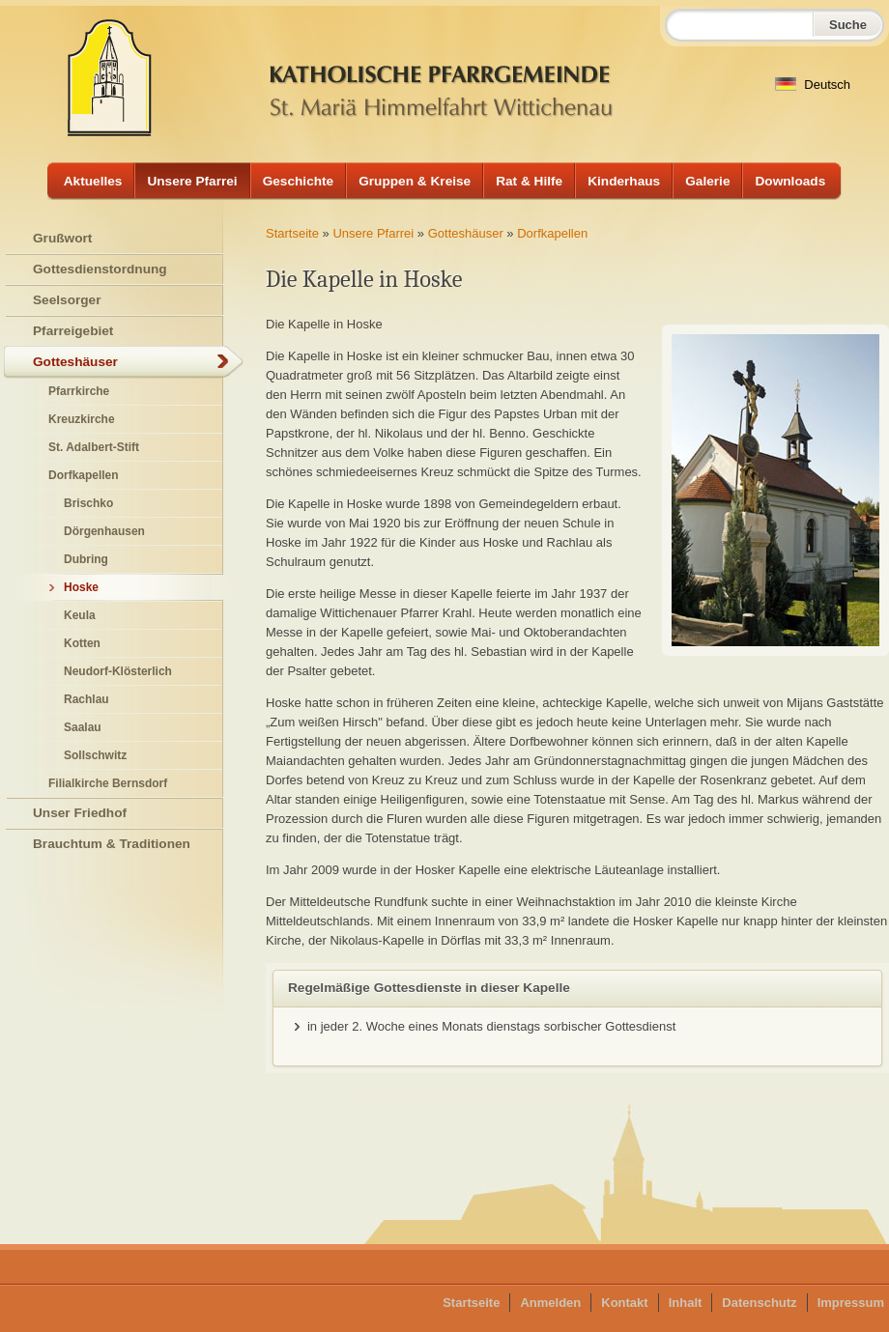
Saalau (82, 727)
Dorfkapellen (552, 233)
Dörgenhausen (104, 531)
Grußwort (62, 238)
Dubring (86, 559)
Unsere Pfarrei (192, 181)
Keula (80, 615)
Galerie (707, 181)
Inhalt (686, 1302)
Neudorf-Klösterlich (118, 671)
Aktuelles (93, 181)
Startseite (292, 233)
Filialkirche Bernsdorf (107, 783)
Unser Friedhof (80, 813)
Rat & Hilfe (529, 181)
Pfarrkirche (78, 391)
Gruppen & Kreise (414, 181)
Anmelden (550, 1302)
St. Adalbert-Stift (93, 447)
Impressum (850, 1302)
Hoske (81, 587)
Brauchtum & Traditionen (111, 843)
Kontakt (624, 1302)
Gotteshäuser (465, 233)
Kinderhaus (624, 181)
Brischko (88, 503)
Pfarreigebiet (73, 331)
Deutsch (812, 84)
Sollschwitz (95, 755)
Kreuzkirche (81, 419)
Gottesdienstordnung (100, 269)
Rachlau (86, 699)
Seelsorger (67, 300)
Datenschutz (759, 1302)
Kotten (82, 643)
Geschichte (298, 181)
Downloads (790, 181)
